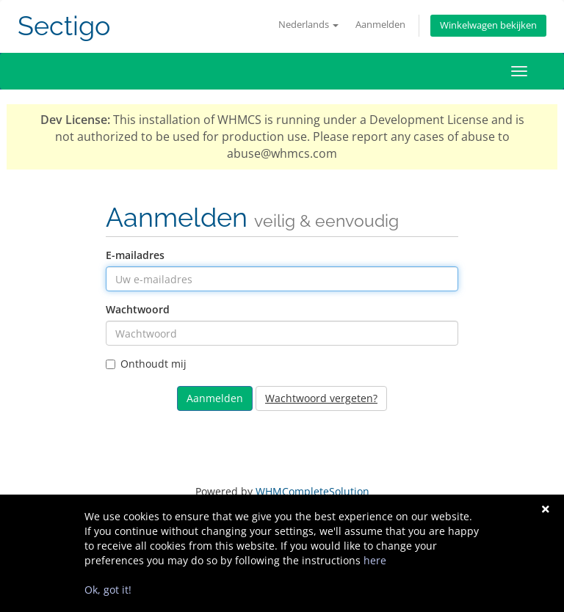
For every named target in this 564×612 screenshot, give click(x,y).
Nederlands (308, 24)
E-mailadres (135, 255)
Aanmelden (380, 24)
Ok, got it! (107, 590)
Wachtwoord (138, 309)
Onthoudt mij (146, 364)
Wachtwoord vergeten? (321, 398)
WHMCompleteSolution (312, 491)
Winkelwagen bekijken (488, 25)
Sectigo (64, 26)
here (375, 560)
